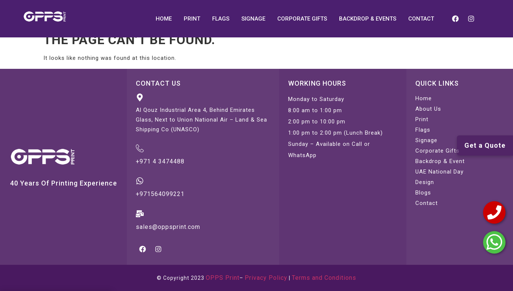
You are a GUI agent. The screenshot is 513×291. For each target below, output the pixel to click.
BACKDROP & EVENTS (367, 18)
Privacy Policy (266, 277)
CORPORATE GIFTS (302, 18)
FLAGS (220, 18)
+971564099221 (160, 193)
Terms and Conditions (324, 277)
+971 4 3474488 (160, 161)
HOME (164, 18)
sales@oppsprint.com (168, 226)
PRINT (192, 18)
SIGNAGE (253, 18)
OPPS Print (222, 277)
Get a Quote (485, 145)
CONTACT (421, 18)
